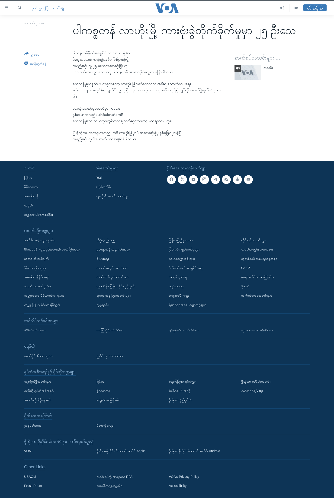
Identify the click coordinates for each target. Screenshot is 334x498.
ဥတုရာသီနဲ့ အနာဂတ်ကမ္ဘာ (113, 249)
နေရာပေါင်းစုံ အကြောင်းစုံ (257, 277)
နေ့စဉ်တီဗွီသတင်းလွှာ (37, 381)
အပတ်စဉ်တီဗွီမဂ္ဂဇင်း (37, 400)
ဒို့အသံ (245, 286)
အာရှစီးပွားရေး (178, 277)
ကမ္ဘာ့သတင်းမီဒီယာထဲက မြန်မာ (44, 295)
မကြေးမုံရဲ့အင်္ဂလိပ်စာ (109, 330)
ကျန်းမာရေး (176, 286)
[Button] (32, 55)
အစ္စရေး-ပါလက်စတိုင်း (38, 214)
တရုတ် (28, 205)
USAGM (30, 476)
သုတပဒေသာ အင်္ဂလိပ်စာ (257, 330)
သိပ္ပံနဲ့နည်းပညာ (106, 240)
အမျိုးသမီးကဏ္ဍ (179, 295)
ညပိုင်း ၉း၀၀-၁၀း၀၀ (109, 356)
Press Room (33, 486)
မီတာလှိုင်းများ (105, 425)
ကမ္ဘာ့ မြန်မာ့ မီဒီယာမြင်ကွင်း (42, 304)
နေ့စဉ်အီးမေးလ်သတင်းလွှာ (112, 196)
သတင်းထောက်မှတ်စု (37, 286)
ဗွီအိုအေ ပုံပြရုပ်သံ (180, 400)
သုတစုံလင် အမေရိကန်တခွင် (259, 258)
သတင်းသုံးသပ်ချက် (36, 258)
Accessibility (177, 486)
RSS (99, 177)
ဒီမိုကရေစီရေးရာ (35, 268)
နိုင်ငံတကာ (31, 187)
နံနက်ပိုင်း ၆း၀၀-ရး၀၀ (38, 356)
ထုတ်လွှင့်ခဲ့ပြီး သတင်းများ (48, 8)
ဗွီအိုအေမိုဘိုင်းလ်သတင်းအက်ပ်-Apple (120, 451)
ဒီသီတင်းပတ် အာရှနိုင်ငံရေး (186, 268)
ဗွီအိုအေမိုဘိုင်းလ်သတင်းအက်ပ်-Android (194, 451)
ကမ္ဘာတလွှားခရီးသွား (182, 258)
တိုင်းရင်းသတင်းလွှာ (253, 240)
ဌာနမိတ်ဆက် (33, 425)
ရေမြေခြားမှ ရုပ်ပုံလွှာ (182, 381)
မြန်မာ (28, 177)
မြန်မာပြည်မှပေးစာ (181, 240)
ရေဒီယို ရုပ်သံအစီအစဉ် (39, 390)
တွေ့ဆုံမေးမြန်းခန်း (108, 400)
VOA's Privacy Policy (184, 476)
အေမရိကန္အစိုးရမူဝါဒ (109, 486)
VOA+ (28, 451)
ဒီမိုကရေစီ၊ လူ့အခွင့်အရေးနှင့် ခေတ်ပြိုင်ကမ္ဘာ (52, 249)
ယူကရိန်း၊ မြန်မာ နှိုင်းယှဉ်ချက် (115, 286)
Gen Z (245, 268)
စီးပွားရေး (102, 258)
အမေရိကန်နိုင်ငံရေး (36, 277)
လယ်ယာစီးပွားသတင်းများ (112, 277)
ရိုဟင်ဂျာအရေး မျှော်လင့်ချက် (187, 304)
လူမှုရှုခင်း (102, 304)
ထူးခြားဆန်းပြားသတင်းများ (113, 295)
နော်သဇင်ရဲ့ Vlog (252, 390)
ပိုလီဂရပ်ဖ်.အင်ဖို (179, 390)
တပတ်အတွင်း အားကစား (112, 268)
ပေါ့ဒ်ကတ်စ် (103, 187)
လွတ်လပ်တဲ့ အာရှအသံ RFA (114, 476)
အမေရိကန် (31, 196)
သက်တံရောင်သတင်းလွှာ (256, 295)
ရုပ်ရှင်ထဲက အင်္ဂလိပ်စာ (184, 330)
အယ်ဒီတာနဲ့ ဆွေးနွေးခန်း (39, 240)
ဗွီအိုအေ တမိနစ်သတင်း (255, 381)
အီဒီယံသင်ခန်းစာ (34, 330)
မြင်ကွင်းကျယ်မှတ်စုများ (184, 249)
